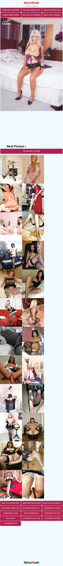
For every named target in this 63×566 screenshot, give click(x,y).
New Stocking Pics (52, 10)
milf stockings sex (10, 503)
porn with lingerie (10, 10)
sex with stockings (31, 15)
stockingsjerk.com (10, 508)
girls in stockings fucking (53, 503)
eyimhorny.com (10, 513)
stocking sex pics (52, 513)
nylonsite (10, 518)
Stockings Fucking (52, 518)
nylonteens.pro (31, 513)
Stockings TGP (10, 523)
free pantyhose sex (31, 503)
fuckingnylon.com (31, 518)
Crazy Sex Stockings (52, 15)
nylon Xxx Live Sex (31, 151)
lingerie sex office (52, 508)
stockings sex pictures (32, 508)
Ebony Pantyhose (11, 15)
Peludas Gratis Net (31, 10)
